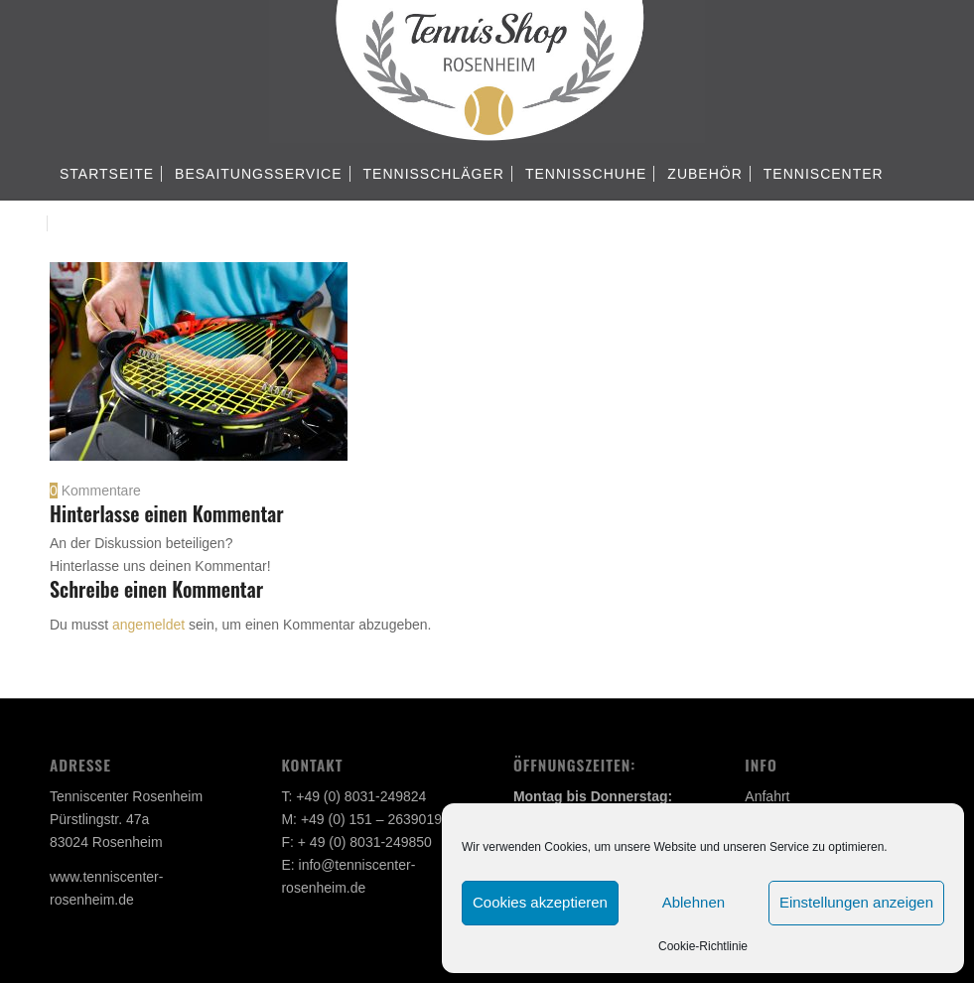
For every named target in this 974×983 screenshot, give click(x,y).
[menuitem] (107, 174)
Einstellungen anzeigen (856, 902)
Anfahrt (767, 796)
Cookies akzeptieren (540, 902)
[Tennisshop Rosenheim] (487, 74)
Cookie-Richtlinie (703, 946)
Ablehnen (693, 902)
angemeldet (148, 624)
